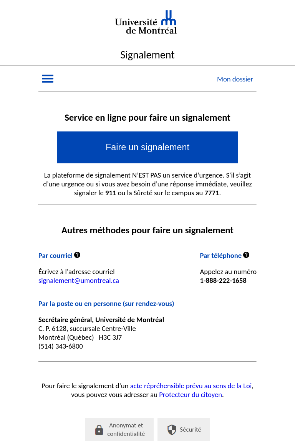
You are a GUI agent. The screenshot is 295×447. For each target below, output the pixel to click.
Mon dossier (235, 79)
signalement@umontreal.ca (78, 280)
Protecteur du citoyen (190, 394)
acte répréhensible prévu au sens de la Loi (191, 385)
